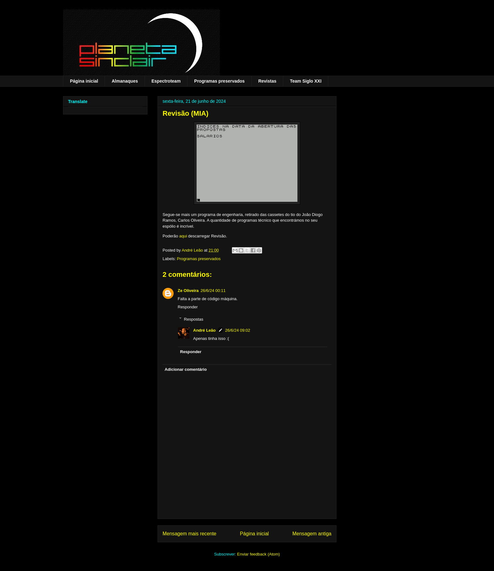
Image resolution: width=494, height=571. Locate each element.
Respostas (193, 319)
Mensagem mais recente (189, 533)
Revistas (267, 81)
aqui (183, 236)
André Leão (204, 330)
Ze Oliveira (188, 290)
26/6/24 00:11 (213, 290)
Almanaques (125, 81)
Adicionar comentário (186, 369)
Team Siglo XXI (305, 81)
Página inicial (84, 81)
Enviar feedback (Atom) (258, 554)
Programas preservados (219, 81)
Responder (188, 307)
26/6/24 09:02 (237, 330)
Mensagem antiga (311, 533)
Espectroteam (166, 81)
